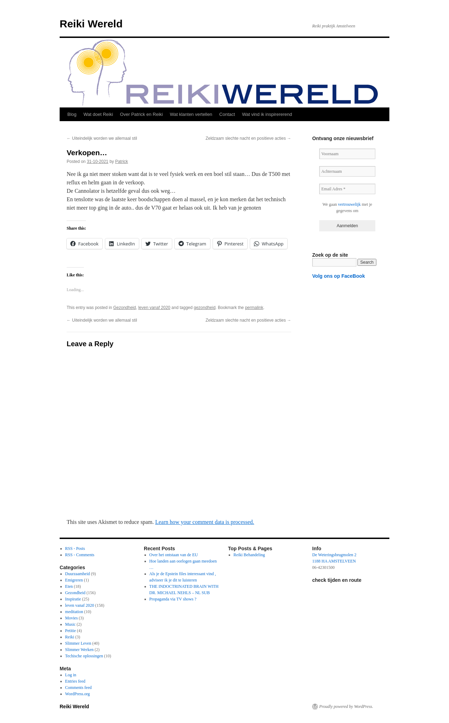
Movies (71, 618)
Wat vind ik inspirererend (267, 114)
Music (70, 624)
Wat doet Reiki (98, 114)
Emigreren (74, 580)
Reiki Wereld (91, 23)
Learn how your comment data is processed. (204, 522)
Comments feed (78, 687)
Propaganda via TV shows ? (172, 599)
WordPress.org (77, 693)
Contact (227, 114)
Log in (70, 674)
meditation (74, 611)
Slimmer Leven (78, 643)
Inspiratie (73, 599)
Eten (69, 586)
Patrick (121, 161)
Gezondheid (124, 307)
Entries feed (75, 681)
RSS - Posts (75, 548)
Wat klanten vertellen (191, 114)
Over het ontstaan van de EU (173, 554)
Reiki (69, 637)
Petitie (70, 630)
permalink (254, 307)
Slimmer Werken (79, 649)
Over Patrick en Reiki (141, 114)
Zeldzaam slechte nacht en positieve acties (248, 138)
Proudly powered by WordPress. (346, 706)
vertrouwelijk (349, 204)
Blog (71, 114)
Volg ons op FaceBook (338, 276)
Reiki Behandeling (249, 554)
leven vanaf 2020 (154, 307)
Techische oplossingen (84, 655)
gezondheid (204, 307)
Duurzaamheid (77, 573)
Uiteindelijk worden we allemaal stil (102, 138)
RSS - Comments (79, 554)
